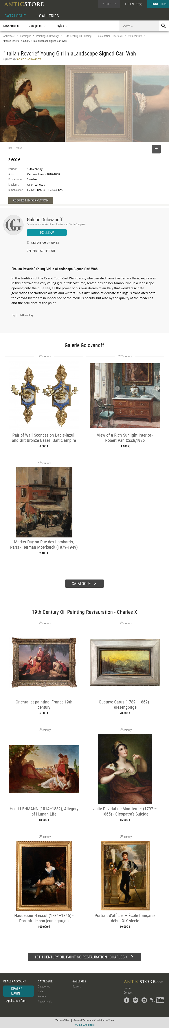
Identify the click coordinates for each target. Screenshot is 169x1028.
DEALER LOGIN (16, 991)
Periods (42, 996)
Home (127, 988)
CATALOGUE (15, 16)
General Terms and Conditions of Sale (93, 1020)
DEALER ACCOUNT (14, 981)
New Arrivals (10, 26)
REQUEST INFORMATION (31, 200)
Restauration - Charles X (110, 36)
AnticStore (9, 36)
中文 (139, 4)
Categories (44, 986)
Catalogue (25, 36)
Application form (16, 1000)
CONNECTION (158, 4)
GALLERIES (49, 16)
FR (126, 4)
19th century (135, 36)
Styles (41, 991)
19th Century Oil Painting (78, 36)
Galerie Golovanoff (44, 219)
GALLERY (32, 251)
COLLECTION (47, 251)
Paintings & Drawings (47, 36)
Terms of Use (62, 1020)
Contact (128, 993)
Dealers (76, 986)
